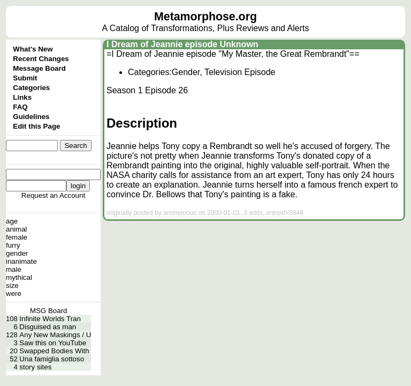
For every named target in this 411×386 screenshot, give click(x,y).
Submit (25, 78)
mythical (19, 277)
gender (17, 253)
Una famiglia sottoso (51, 359)
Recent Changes (40, 59)
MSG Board (48, 311)
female (16, 237)
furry (13, 245)
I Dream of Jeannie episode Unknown (182, 44)
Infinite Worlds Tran (50, 319)
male (13, 269)
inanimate (21, 261)
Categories (31, 88)
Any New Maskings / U (55, 335)
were (13, 294)
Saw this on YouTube (52, 343)
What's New (32, 49)
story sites (35, 367)
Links (22, 97)
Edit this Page (36, 126)
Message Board (39, 68)
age (12, 221)
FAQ (20, 107)
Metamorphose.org (205, 16)
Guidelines (31, 117)
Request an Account (53, 195)
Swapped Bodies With (54, 351)
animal (16, 229)
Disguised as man (47, 327)
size (12, 285)
